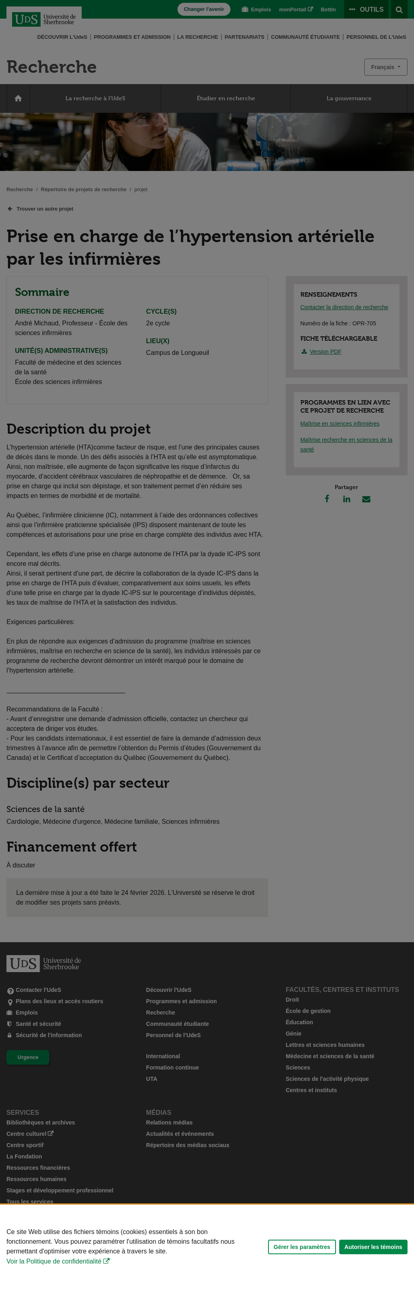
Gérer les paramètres (302, 1247)
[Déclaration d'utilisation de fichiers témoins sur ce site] (207, 1247)
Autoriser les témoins (373, 1247)
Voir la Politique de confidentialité (53, 1261)
